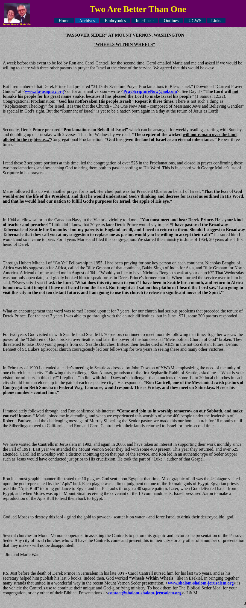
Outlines (171, 20)
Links (216, 20)
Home (64, 20)
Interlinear (145, 20)
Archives (87, 20)
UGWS (195, 20)
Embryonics (115, 20)
